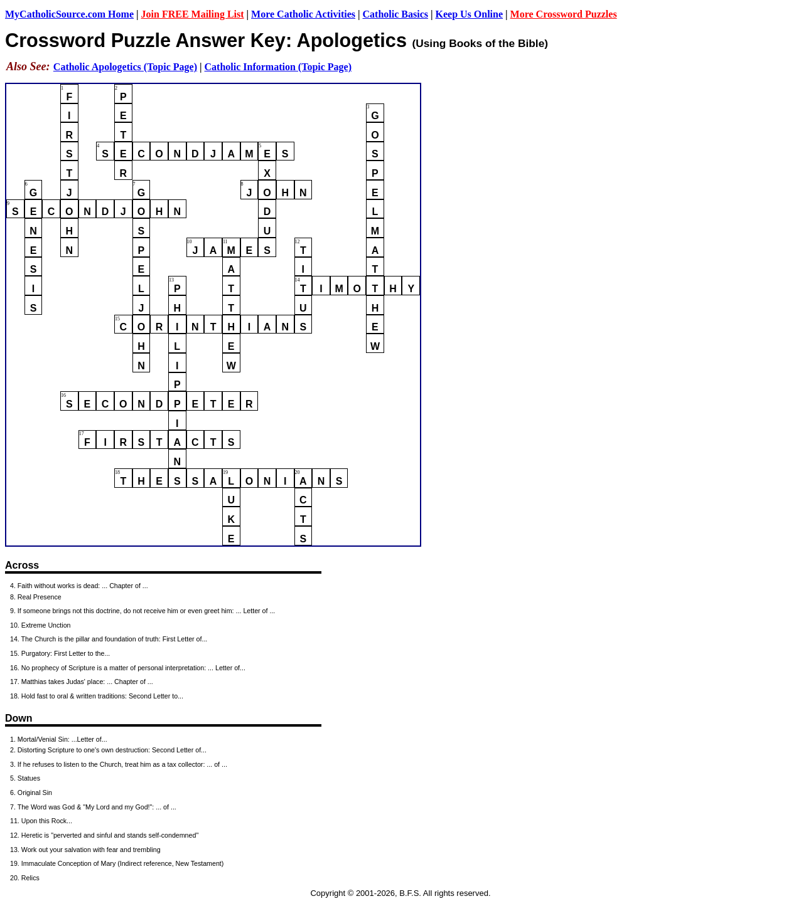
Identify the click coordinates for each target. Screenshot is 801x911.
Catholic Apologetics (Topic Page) (125, 66)
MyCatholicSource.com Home (69, 14)
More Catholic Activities (303, 14)
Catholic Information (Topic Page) (278, 66)
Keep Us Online (469, 14)
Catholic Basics (395, 14)
